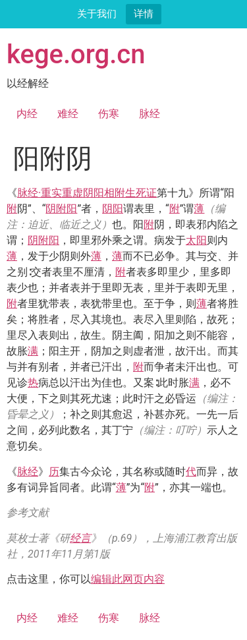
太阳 (196, 240)
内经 (27, 113)
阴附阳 (61, 208)
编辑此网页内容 (128, 579)
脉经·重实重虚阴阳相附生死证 (87, 193)
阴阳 (112, 208)
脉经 (149, 113)
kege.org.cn (76, 54)
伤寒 (108, 113)
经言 (80, 538)
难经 (67, 113)
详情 (143, 13)
